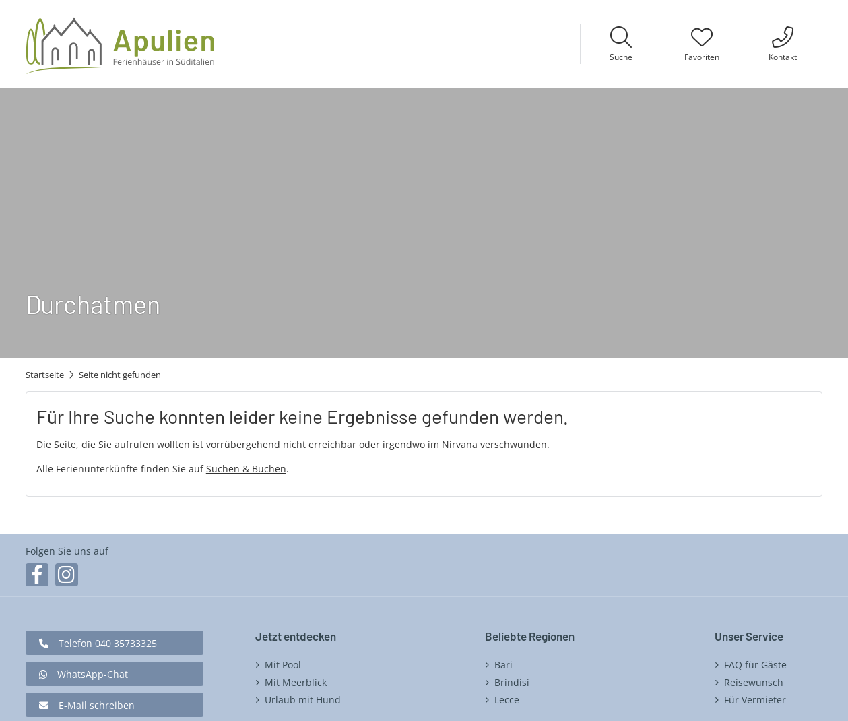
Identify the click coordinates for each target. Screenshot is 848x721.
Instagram (66, 574)
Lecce (506, 699)
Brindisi (511, 682)
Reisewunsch (753, 682)
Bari (503, 664)
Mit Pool (283, 664)
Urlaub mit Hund (303, 699)
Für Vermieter (755, 699)
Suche (621, 57)
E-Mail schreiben (97, 705)
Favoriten (701, 57)
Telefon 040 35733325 (108, 643)
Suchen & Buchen (246, 468)
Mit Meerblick (296, 682)
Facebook (37, 574)
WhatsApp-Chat (92, 674)
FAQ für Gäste (755, 664)
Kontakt (783, 57)
